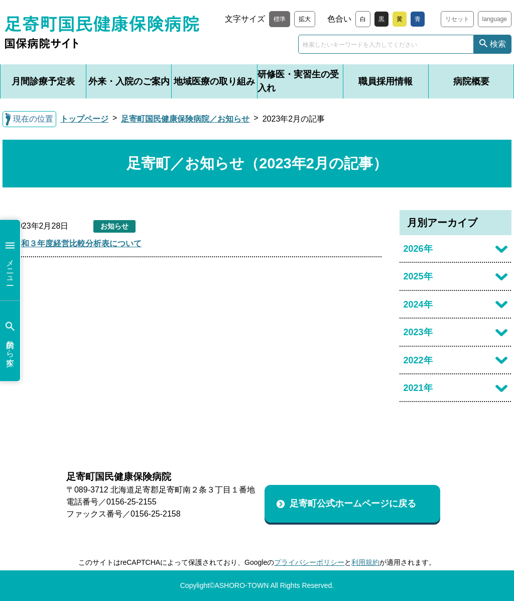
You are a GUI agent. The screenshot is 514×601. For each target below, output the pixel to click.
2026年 (418, 249)
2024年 (418, 304)
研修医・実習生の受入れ (298, 81)
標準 (280, 19)
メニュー (10, 260)
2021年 (418, 388)
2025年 (418, 276)
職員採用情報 (385, 81)
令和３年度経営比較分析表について (77, 243)
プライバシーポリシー (309, 562)
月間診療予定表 (43, 81)
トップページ (84, 119)
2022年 (418, 360)
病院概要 (471, 81)
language (494, 19)
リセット (457, 19)
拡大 (305, 19)
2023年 (418, 332)
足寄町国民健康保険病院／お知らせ (185, 119)
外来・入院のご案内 (129, 81)
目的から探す (10, 341)
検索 (498, 44)
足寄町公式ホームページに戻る (353, 503)
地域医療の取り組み (214, 81)
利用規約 (365, 562)
